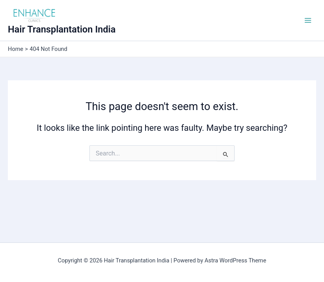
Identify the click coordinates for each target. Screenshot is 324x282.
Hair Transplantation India (62, 29)
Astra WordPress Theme (235, 260)
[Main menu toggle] (308, 20)
